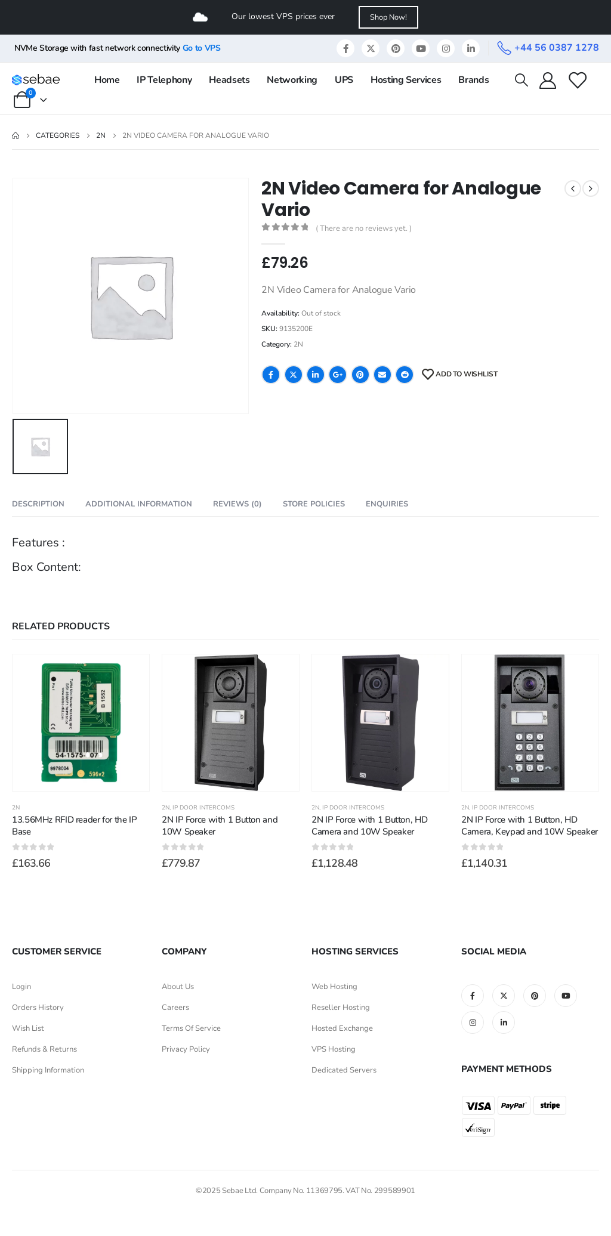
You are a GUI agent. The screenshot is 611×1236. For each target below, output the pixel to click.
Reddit (404, 374)
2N (298, 344)
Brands (473, 79)
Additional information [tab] (138, 504)
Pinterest (360, 374)
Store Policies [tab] (314, 504)
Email (382, 374)
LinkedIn (315, 374)
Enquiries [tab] (387, 504)
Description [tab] (38, 504)
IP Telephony (164, 79)
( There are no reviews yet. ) (364, 228)
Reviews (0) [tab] (237, 504)
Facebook (270, 374)
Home (107, 79)
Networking (292, 79)
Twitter (293, 374)
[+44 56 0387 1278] (548, 48)
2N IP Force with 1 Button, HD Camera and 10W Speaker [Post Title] (369, 826)
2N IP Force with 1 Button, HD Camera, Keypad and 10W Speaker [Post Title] (529, 826)
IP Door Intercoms (203, 808)
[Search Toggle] (521, 79)
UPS (344, 79)
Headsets (229, 79)
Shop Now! (388, 17)
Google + (337, 374)
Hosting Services (406, 79)
